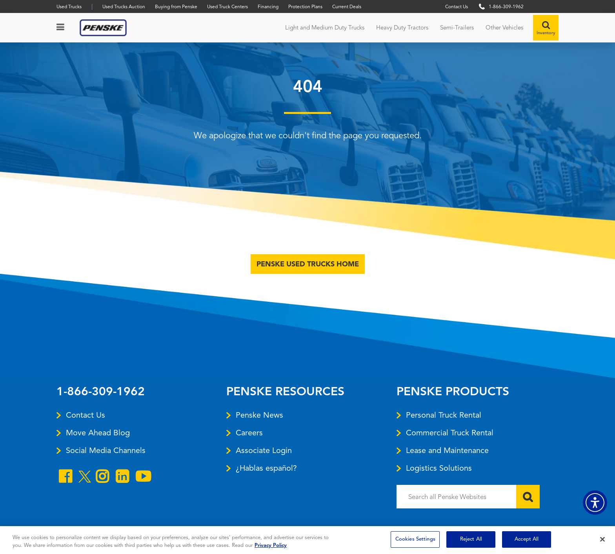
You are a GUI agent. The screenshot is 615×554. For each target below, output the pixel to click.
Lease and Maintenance (447, 450)
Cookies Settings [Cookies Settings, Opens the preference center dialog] (415, 539)
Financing (268, 6)
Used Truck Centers (227, 6)
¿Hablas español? (266, 468)
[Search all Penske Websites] (468, 496)
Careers (249, 432)
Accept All (527, 539)
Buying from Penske (176, 6)
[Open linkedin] (122, 478)
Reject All (471, 539)
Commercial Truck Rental (449, 432)
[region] (307, 540)
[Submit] (528, 496)
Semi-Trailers (457, 27)
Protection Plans (305, 6)
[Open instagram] (102, 478)
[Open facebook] (65, 478)
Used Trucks (69, 6)
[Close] (602, 539)
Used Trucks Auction (123, 6)
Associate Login (264, 450)
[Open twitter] (84, 479)
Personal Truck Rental (443, 415)
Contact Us (456, 6)
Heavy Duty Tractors (402, 27)
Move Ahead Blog (98, 432)
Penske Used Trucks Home (308, 264)
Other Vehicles (504, 27)
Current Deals (346, 6)
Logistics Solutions (439, 468)
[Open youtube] (143, 478)
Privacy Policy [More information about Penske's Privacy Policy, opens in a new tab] (271, 545)
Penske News (259, 415)
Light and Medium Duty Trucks (324, 27)
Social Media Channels (106, 450)
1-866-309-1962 (100, 392)
